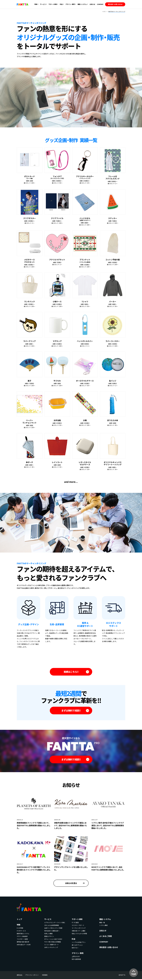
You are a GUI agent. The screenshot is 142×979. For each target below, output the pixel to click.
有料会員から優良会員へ (51, 930)
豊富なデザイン (49, 936)
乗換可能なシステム (23, 933)
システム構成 (103, 925)
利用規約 (45, 975)
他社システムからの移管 (79, 933)
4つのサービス (21, 930)
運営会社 (19, 975)
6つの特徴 (20, 928)
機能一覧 (102, 922)
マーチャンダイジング (79, 928)
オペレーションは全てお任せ (53, 939)
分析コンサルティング (51, 947)
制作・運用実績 (76, 959)
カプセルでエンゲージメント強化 (54, 922)
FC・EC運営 (75, 922)
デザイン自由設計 (22, 936)
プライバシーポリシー (32, 975)
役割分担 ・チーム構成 (78, 930)
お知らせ (92, 4)
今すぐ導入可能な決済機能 (52, 941)
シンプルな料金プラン (79, 942)
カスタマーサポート (78, 925)
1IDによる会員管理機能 (51, 925)
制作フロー (75, 947)
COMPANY (100, 4)
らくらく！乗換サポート (51, 944)
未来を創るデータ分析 (24, 944)
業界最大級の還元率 (23, 941)
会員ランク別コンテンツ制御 (53, 928)
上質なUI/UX (76, 956)
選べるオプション (77, 945)
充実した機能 (48, 933)
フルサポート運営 (22, 939)
